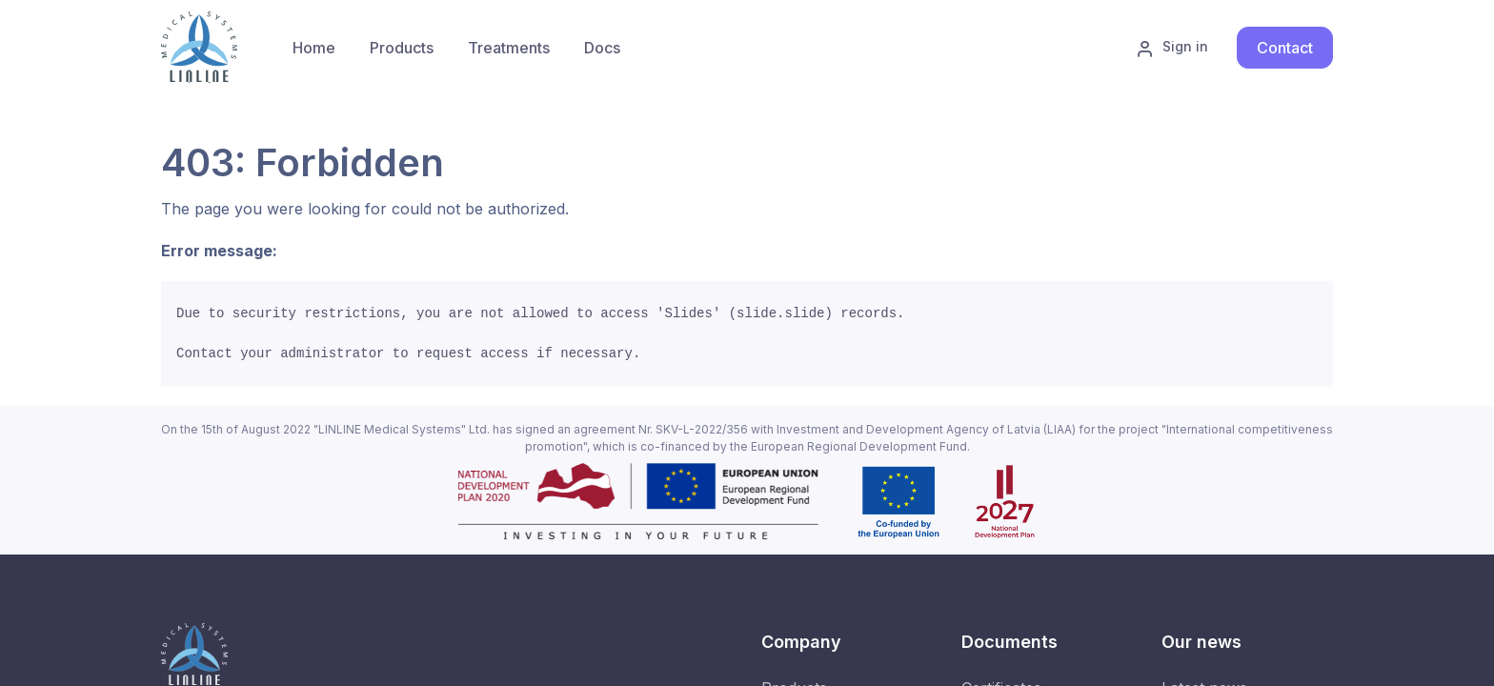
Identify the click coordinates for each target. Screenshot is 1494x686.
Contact (1285, 47)
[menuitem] (402, 47)
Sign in (1172, 47)
